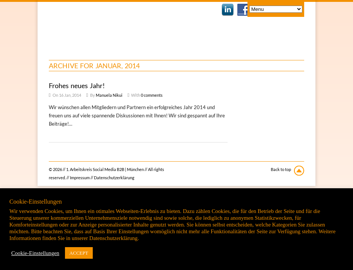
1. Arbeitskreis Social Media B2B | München (110, 26)
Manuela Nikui (109, 95)
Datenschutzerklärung (114, 177)
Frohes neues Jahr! (77, 85)
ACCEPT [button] (78, 253)
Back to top (281, 169)
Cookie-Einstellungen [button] (35, 253)
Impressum (80, 177)
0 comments (152, 95)
